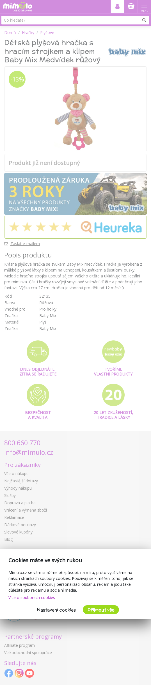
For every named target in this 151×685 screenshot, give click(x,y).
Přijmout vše (101, 610)
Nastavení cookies (56, 610)
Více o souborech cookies (31, 597)
